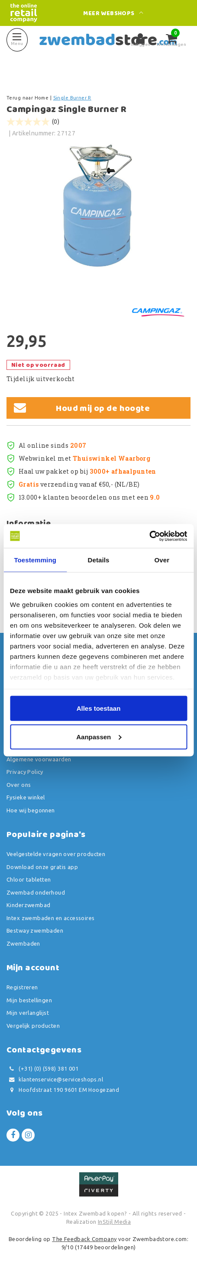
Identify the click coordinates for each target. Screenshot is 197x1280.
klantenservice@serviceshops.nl (54, 1079)
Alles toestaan (99, 708)
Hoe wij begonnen (30, 810)
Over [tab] (162, 560)
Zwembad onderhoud (35, 892)
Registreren (22, 987)
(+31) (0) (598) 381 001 (42, 1068)
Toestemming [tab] (35, 560)
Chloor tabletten (28, 879)
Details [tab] (99, 560)
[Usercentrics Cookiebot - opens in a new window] (149, 536)
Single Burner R (72, 97)
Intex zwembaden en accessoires (50, 918)
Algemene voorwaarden (38, 759)
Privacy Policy (24, 772)
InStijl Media (114, 1222)
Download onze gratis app (42, 867)
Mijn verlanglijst (27, 1013)
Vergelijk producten (33, 1026)
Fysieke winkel (25, 797)
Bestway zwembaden (34, 930)
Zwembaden (23, 943)
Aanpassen (98, 736)
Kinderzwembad (28, 905)
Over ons (18, 785)
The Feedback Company (84, 1239)
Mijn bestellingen (29, 1000)
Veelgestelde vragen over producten (55, 854)
